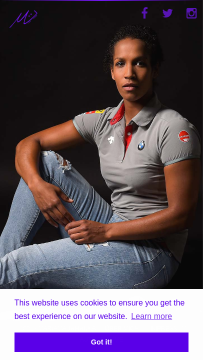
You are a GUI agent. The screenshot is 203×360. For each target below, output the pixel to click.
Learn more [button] (151, 316)
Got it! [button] (101, 342)
